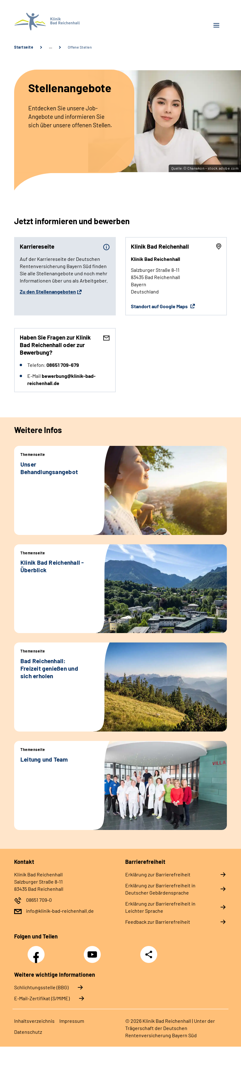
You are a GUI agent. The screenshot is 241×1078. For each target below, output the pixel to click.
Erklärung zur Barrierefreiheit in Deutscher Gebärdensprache (160, 889)
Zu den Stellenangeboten (48, 291)
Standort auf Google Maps (160, 306)
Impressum (71, 1021)
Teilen (148, 954)
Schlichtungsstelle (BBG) (41, 987)
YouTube (93, 951)
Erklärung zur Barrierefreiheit (157, 874)
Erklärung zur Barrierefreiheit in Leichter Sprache (160, 907)
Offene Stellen (80, 47)
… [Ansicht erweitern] (50, 47)
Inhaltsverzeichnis (34, 1021)
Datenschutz (28, 1032)
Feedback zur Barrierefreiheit (157, 922)
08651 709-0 (39, 900)
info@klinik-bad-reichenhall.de (60, 911)
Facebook (37, 951)
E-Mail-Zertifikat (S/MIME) (42, 998)
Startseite (23, 47)
